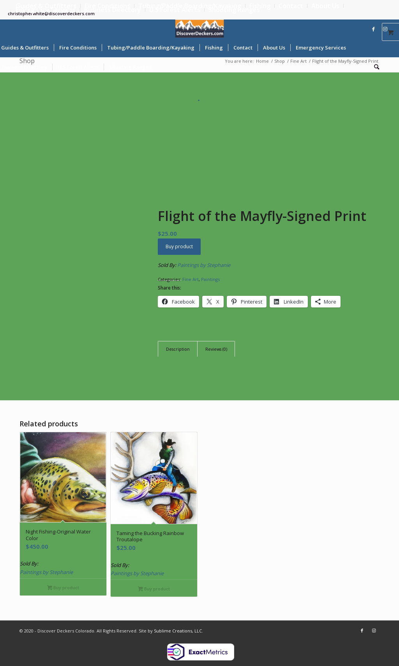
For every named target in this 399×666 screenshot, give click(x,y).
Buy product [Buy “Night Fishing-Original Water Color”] (63, 588)
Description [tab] (178, 349)
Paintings (210, 279)
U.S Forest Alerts (174, 9)
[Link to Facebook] (374, 29)
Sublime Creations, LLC (178, 631)
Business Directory (112, 9)
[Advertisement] (199, 159)
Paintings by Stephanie (203, 265)
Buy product (179, 246)
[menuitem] (260, 6)
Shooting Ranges (234, 9)
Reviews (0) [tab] (216, 349)
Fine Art (190, 279)
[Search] (374, 67)
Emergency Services (46, 9)
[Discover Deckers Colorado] (199, 28)
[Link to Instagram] (385, 29)
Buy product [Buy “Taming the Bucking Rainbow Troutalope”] (154, 589)
